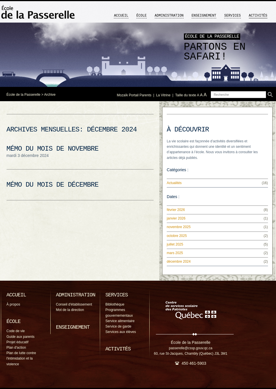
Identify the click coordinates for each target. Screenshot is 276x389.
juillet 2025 (175, 244)
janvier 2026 (176, 218)
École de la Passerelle (24, 95)
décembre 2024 (178, 262)
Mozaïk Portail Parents (134, 95)
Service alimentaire (120, 321)
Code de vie (16, 331)
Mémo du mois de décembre (53, 185)
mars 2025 (175, 253)
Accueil (121, 16)
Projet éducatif (18, 342)
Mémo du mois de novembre (53, 149)
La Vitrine (163, 95)
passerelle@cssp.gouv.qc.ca (190, 348)
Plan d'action (16, 348)
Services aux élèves (121, 332)
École (141, 16)
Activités (258, 16)
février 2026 (176, 210)
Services (232, 16)
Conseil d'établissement (74, 304)
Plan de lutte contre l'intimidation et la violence (21, 358)
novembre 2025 (178, 227)
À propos (13, 304)
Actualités (174, 183)
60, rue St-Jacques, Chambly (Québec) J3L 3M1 (190, 354)
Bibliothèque (115, 304)
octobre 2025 (177, 236)
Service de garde (119, 326)
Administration (169, 16)
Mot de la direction (70, 310)
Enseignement (204, 16)
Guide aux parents (21, 337)
